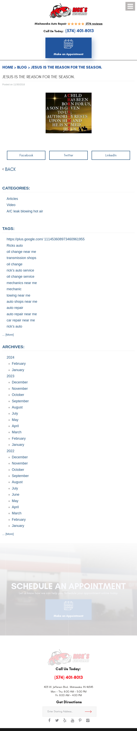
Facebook (26, 155)
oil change (15, 264)
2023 (10, 376)
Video (11, 205)
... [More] (8, 334)
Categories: (16, 188)
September (20, 401)
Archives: (13, 347)
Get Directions (89, 711)
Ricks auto (15, 245)
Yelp (64, 722)
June (15, 494)
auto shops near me (22, 301)
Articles (12, 199)
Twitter (68, 155)
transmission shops (21, 258)
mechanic (14, 289)
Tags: (8, 228)
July (15, 413)
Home (7, 67)
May (15, 420)
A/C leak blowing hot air (25, 211)
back (10, 169)
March (17, 432)
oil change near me (21, 252)
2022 (10, 451)
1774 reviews (94, 23)
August (17, 407)
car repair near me (21, 320)
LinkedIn (111, 155)
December (20, 382)
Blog (22, 67)
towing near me (18, 295)
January (18, 370)
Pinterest (80, 722)
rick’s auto (14, 326)
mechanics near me (22, 283)
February (19, 364)
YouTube (72, 722)
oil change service (20, 276)
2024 (10, 357)
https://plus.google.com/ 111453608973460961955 (46, 239)
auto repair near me (22, 314)
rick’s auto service (20, 270)
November (20, 389)
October (18, 395)
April (15, 426)
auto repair (15, 308)
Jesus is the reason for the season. (66, 67)
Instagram (88, 722)
